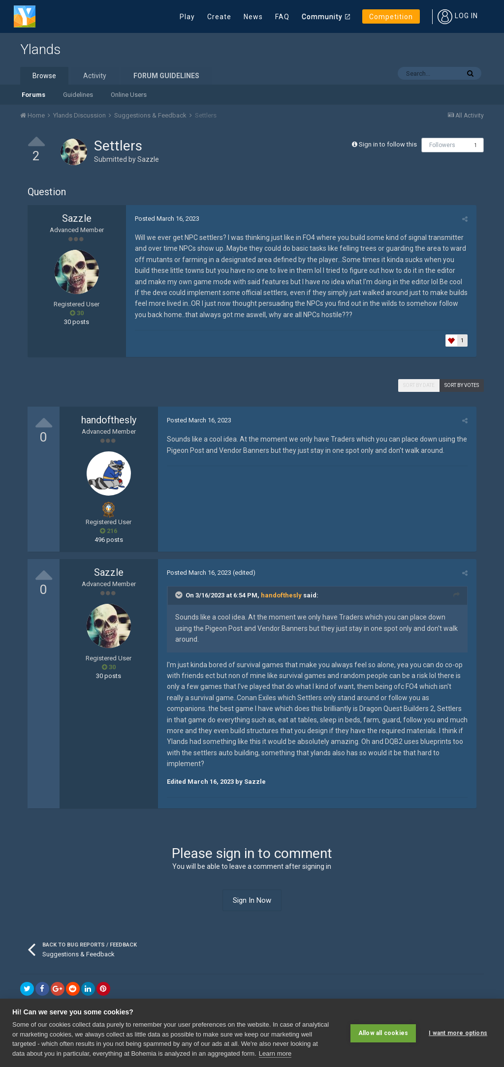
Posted (165, 218)
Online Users (129, 94)
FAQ (282, 17)
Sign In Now (252, 889)
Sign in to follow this (388, 144)
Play (187, 17)
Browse (44, 76)
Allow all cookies (383, 1032)
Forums (33, 94)
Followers (442, 145)
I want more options (458, 1032)
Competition (391, 17)
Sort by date (419, 385)
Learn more (275, 1053)
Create (219, 17)
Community (322, 17)
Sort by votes (461, 385)
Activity (94, 76)
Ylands (40, 49)
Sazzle (148, 159)
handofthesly (108, 420)
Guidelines (78, 94)
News (253, 17)
